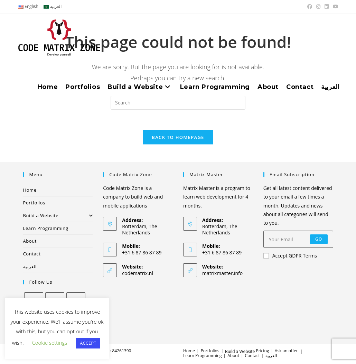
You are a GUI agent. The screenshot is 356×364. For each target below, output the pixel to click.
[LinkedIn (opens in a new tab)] (326, 6)
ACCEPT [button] (88, 343)
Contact (32, 254)
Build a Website (58, 216)
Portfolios (34, 203)
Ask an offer (286, 351)
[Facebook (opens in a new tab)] (309, 6)
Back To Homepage (178, 137)
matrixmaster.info (222, 273)
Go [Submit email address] (318, 239)
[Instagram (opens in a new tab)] (318, 6)
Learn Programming (45, 228)
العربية (30, 267)
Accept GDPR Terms (290, 256)
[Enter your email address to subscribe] (298, 239)
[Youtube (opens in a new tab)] (334, 6)
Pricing (262, 351)
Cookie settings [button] (49, 342)
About (30, 241)
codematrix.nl (137, 273)
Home (30, 190)
